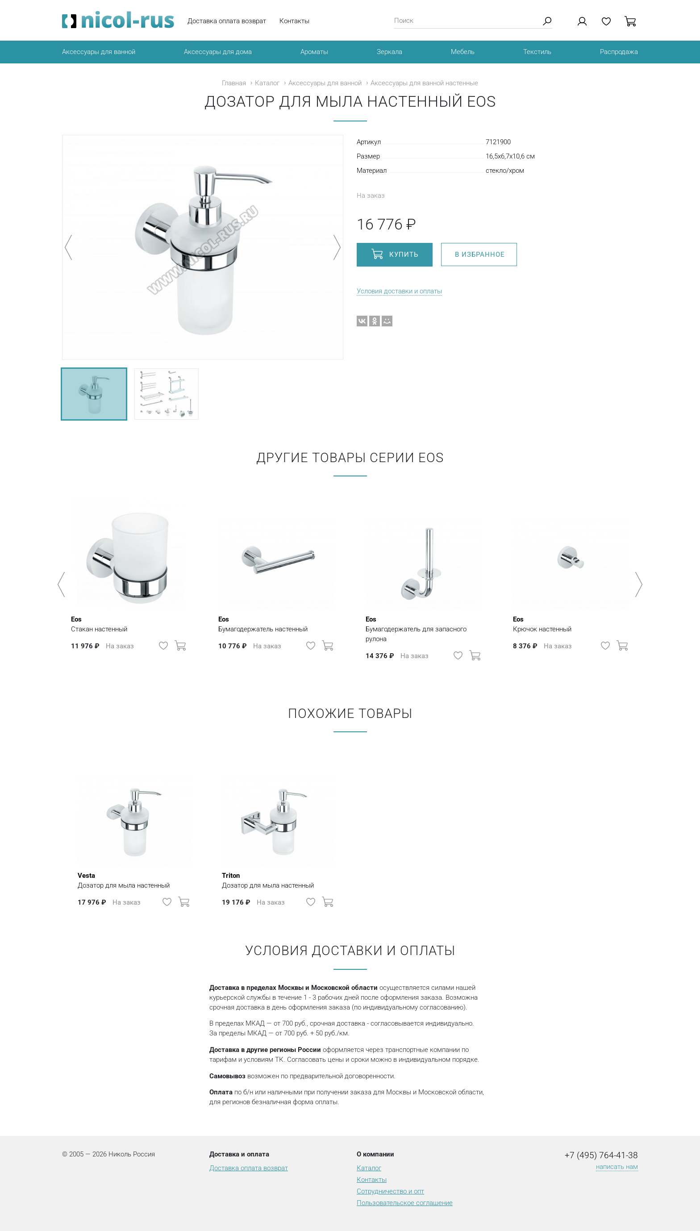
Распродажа (619, 52)
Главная (234, 83)
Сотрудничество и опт (390, 1191)
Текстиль (537, 52)
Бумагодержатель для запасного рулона (424, 628)
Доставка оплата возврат (227, 21)
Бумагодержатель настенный (263, 623)
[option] (129, 580)
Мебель (463, 52)
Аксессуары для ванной (98, 52)
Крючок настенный (542, 623)
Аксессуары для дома (218, 52)
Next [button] (637, 584)
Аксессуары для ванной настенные (424, 83)
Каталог (267, 83)
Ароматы (314, 52)
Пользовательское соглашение (405, 1203)
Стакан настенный (99, 623)
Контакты (294, 21)
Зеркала (389, 52)
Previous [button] (62, 584)
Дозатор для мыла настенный (124, 880)
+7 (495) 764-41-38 (601, 1155)
